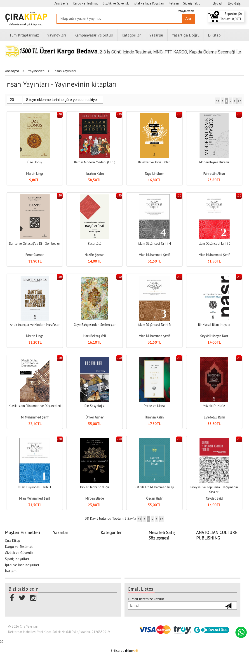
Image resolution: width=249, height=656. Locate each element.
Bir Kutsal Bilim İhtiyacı (214, 324)
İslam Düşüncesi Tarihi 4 (154, 243)
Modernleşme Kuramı (214, 162)
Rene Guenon (35, 255)
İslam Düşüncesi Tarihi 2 (214, 243)
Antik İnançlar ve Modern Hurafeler (35, 324)
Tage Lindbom (154, 173)
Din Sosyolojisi (95, 406)
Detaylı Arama (186, 11)
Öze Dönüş (34, 162)
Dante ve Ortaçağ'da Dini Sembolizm (35, 243)
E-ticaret (117, 650)
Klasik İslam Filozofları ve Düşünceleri (35, 406)
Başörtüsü (94, 243)
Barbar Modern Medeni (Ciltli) (94, 162)
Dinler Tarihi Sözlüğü (94, 487)
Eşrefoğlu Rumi (214, 417)
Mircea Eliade (94, 498)
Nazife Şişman (94, 255)
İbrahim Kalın (94, 173)
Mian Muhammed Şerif (154, 255)
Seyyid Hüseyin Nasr (214, 336)
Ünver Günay (94, 417)
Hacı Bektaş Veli (94, 336)
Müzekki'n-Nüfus (214, 406)
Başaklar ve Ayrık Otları (154, 162)
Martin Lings (34, 173)
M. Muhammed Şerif (35, 417)
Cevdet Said (214, 498)
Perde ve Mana (154, 406)
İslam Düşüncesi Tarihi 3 (154, 324)
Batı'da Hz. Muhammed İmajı (154, 487)
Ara (188, 19)
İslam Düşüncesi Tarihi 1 (34, 487)
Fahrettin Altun (214, 173)
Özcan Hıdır (154, 498)
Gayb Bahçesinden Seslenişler (95, 324)
